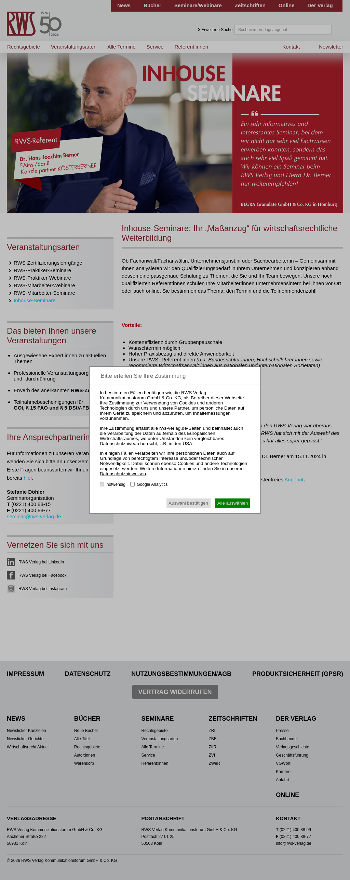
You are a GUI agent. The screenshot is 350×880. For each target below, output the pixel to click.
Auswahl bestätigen (188, 503)
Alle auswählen (232, 503)
